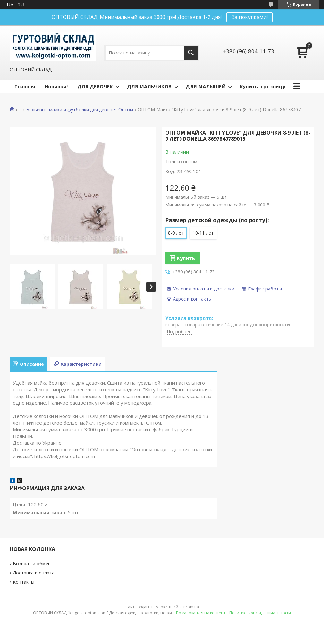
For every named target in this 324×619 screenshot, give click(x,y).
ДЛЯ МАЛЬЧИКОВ (149, 86)
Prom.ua (191, 607)
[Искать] (191, 53)
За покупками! (250, 17)
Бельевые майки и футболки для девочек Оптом (79, 110)
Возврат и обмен (32, 563)
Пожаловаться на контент (200, 612)
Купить (186, 258)
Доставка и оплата (34, 573)
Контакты (23, 582)
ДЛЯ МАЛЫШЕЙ (206, 86)
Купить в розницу (262, 86)
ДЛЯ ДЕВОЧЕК (95, 86)
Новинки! (56, 86)
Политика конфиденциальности (260, 612)
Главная (24, 86)
